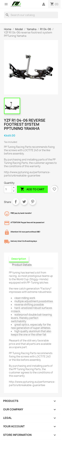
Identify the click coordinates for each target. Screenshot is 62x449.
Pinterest (32, 201)
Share (15, 201)
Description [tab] (18, 259)
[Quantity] (8, 189)
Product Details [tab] (22, 265)
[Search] (31, 15)
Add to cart (32, 189)
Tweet (24, 201)
